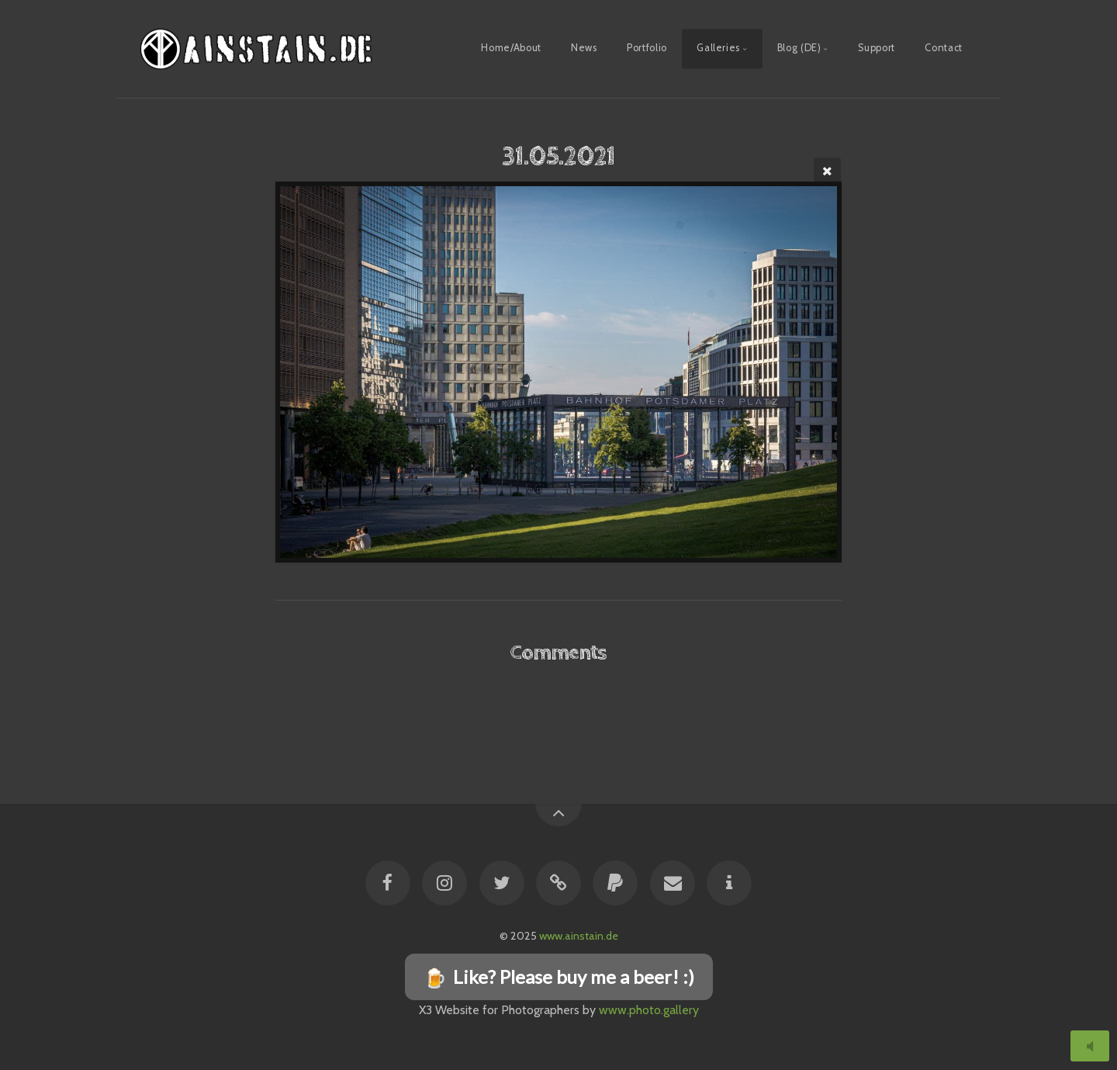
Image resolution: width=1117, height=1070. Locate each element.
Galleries (718, 48)
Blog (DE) (799, 48)
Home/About (511, 48)
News (584, 48)
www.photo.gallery (649, 1009)
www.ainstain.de (578, 936)
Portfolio (647, 48)
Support (876, 48)
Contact (943, 48)
